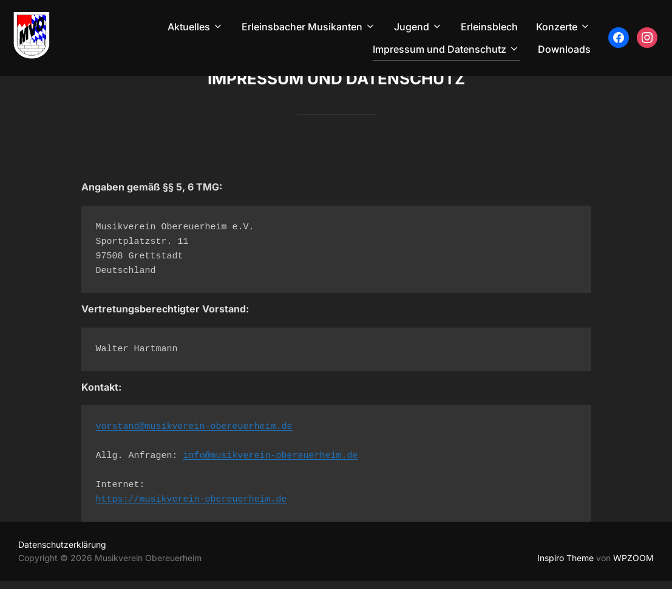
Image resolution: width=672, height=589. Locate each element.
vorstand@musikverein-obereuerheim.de (194, 435)
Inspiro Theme (565, 565)
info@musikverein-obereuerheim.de (270, 464)
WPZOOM (633, 565)
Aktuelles (195, 27)
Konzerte (563, 27)
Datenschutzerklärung (62, 552)
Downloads (564, 49)
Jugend (418, 27)
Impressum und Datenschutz (446, 49)
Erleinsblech (489, 27)
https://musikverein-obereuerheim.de (191, 508)
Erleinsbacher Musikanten (309, 27)
